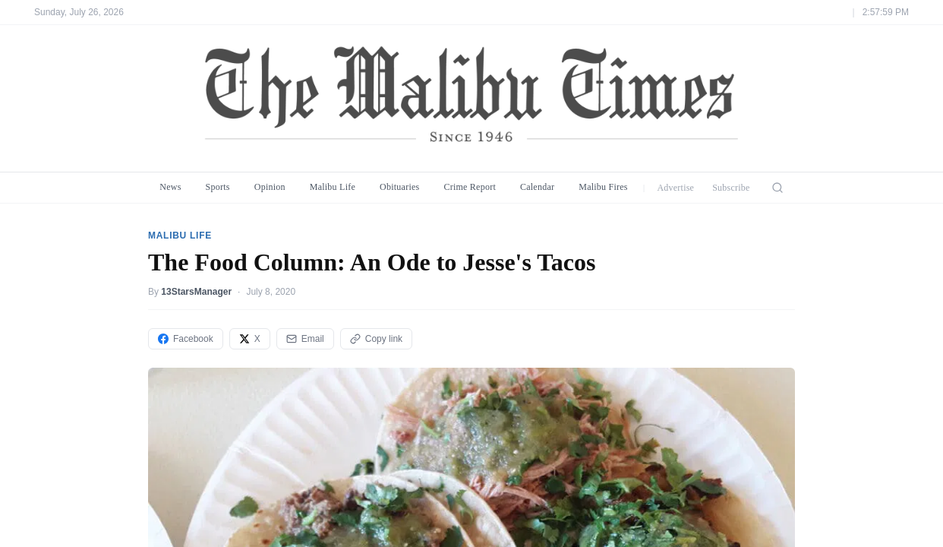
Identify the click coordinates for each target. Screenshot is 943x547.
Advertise (675, 187)
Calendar (537, 187)
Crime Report (469, 187)
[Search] (777, 187)
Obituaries (399, 187)
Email (305, 339)
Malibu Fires (603, 187)
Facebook (185, 339)
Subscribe (731, 187)
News (170, 187)
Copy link (376, 339)
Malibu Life (332, 187)
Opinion (269, 187)
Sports (218, 187)
